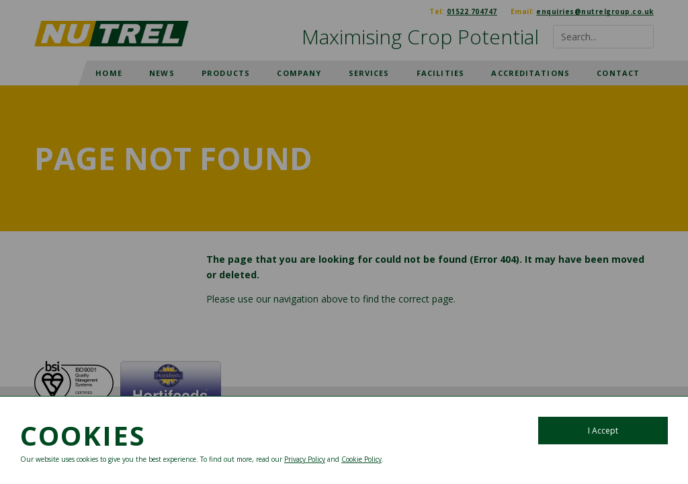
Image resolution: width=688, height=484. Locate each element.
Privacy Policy (304, 459)
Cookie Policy (361, 459)
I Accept (603, 430)
